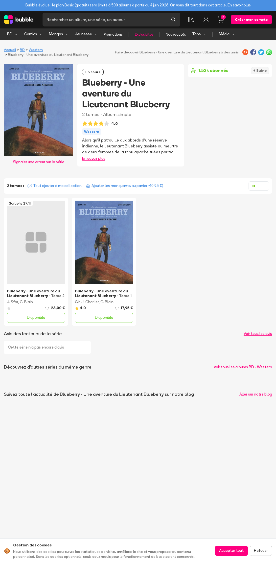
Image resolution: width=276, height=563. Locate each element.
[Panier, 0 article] (221, 19)
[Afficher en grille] (254, 186)
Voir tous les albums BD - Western (243, 367)
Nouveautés (176, 34)
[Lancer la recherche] (173, 19)
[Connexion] (206, 19)
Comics (33, 34)
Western (36, 49)
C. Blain (26, 302)
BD (12, 34)
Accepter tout (231, 550)
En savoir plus (239, 5)
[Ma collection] (191, 19)
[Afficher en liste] (264, 186)
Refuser (261, 550)
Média (227, 34)
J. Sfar (12, 302)
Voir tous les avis (258, 333)
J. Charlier (90, 302)
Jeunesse (86, 34)
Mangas (59, 34)
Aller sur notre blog (255, 394)
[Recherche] (104, 19)
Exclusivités (144, 34)
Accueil (10, 49)
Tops (199, 34)
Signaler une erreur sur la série (38, 162)
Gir (77, 302)
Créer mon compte (251, 19)
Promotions (113, 34)
